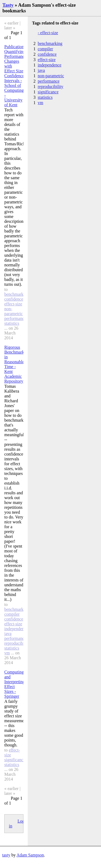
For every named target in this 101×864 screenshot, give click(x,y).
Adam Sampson (30, 855)
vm (7, 653)
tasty (6, 855)
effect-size (13, 304)
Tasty (7, 5)
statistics (11, 323)
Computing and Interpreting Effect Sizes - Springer (14, 684)
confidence (13, 299)
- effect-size (48, 32)
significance (14, 759)
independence (16, 628)
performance (15, 318)
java (8, 633)
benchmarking (16, 294)
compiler (12, 614)
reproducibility (17, 643)
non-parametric (13, 311)
